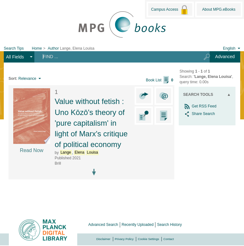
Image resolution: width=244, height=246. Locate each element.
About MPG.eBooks (218, 9)
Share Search (199, 114)
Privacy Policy (124, 239)
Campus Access (170, 10)
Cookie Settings (148, 239)
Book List (159, 80)
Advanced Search (103, 224)
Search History (169, 224)
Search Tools (198, 94)
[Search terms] (117, 56)
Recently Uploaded (138, 224)
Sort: (13, 78)
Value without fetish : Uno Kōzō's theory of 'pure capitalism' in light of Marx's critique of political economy (91, 123)
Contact (168, 239)
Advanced (225, 56)
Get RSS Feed (199, 106)
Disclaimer (103, 239)
